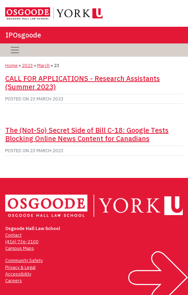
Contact (13, 235)
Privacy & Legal (20, 267)
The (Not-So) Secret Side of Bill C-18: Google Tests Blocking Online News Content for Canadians (87, 134)
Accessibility (18, 274)
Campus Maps (19, 248)
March (43, 65)
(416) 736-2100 (22, 242)
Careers (13, 281)
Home (11, 65)
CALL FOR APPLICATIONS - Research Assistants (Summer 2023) (82, 82)
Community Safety (24, 260)
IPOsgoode (23, 35)
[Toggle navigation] (15, 50)
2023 (27, 65)
